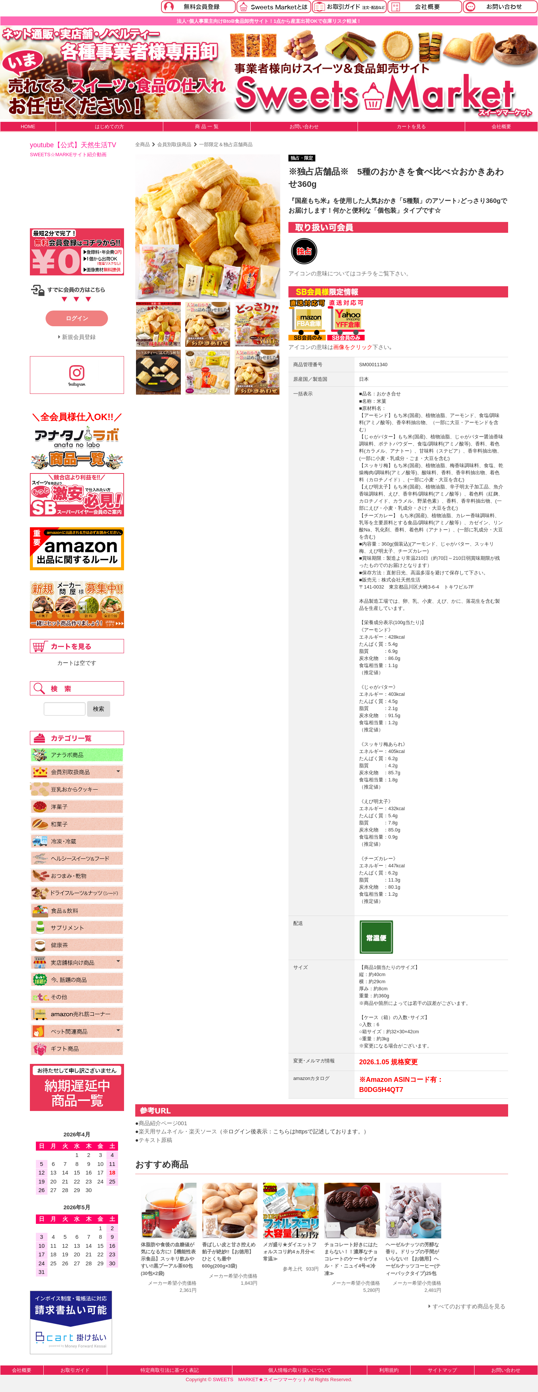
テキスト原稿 (155, 1140)
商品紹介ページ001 (163, 1123)
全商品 (142, 144)
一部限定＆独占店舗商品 (226, 144)
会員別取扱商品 (174, 144)
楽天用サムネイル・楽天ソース (178, 1131)
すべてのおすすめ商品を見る (469, 1306)
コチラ (364, 273)
